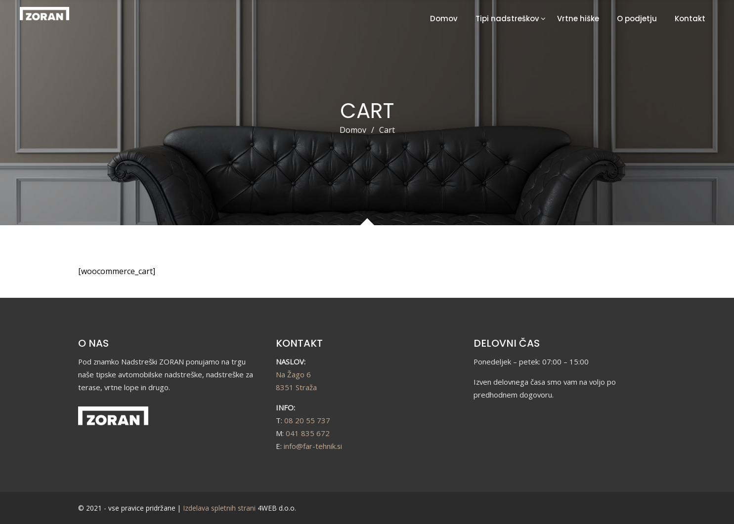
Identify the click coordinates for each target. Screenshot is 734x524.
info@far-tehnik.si (313, 446)
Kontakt (690, 18)
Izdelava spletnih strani (219, 508)
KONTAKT (299, 343)
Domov (444, 18)
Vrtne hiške (578, 18)
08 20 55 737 (307, 420)
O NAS (93, 343)
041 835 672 (308, 433)
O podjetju (637, 18)
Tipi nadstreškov (507, 18)
